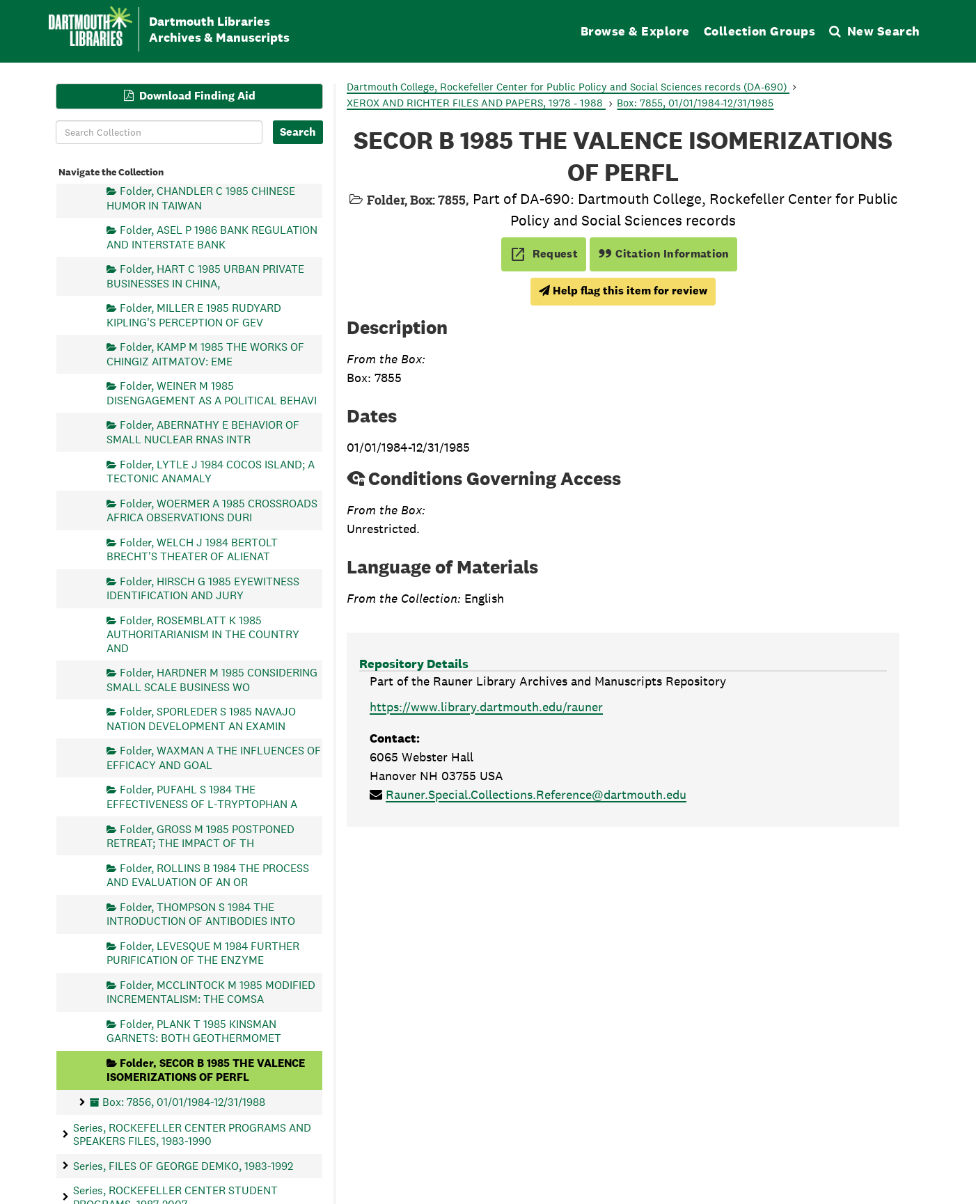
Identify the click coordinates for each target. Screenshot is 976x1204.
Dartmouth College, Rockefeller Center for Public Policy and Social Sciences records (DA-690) (568, 86)
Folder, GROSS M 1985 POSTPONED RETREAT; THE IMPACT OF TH (200, 835)
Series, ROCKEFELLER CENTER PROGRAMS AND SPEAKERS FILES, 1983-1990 (192, 1134)
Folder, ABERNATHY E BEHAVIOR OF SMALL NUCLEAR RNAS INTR (203, 432)
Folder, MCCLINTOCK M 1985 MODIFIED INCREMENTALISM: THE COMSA (211, 991)
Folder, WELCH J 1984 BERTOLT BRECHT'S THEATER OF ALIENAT (192, 548)
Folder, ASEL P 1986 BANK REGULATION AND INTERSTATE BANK (212, 237)
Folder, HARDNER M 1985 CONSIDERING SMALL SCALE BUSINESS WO (212, 679)
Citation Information (664, 253)
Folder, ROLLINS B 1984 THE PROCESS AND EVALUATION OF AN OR (208, 874)
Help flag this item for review (623, 290)
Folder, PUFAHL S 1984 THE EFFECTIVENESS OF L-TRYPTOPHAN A (202, 796)
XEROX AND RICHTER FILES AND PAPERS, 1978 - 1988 (476, 102)
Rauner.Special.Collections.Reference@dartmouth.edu (536, 794)
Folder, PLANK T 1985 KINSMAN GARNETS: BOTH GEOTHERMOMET (194, 1030)
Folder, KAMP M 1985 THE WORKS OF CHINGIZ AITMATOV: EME (205, 354)
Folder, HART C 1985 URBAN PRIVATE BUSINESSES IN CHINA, (205, 276)
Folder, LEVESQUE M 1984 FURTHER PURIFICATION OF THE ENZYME (203, 952)
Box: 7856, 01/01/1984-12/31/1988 (183, 1101)
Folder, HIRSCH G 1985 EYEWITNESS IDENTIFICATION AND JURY (203, 587)
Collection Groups (760, 31)
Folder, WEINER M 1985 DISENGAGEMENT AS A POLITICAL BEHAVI (212, 393)
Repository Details (414, 664)
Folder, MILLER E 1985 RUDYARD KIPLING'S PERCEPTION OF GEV (194, 315)
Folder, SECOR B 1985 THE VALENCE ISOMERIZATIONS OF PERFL (206, 1069)
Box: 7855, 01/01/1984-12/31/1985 (695, 102)
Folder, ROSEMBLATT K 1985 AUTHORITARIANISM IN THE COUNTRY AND (203, 633)
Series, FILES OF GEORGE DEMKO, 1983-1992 (183, 1165)
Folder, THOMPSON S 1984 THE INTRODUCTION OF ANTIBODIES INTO (201, 913)
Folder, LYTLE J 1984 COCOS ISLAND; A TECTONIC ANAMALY (211, 471)
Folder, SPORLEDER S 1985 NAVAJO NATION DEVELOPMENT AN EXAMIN (201, 718)
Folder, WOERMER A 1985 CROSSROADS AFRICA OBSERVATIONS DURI (212, 510)
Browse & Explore (635, 31)
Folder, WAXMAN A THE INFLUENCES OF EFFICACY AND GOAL (214, 757)
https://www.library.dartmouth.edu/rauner (486, 707)
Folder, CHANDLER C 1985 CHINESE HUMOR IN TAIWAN (201, 198)
